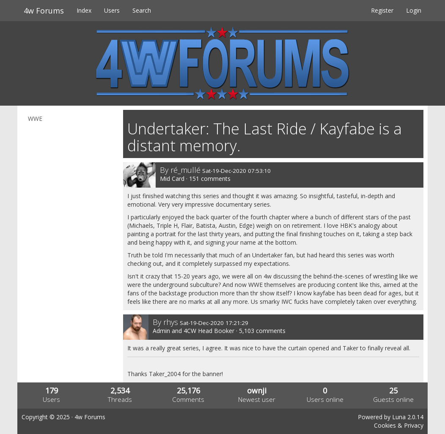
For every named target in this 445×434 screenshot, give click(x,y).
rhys (170, 322)
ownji (256, 390)
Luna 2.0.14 (407, 417)
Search (141, 10)
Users (112, 10)
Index (84, 10)
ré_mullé (185, 170)
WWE (35, 119)
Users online (325, 399)
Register (382, 10)
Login (413, 10)
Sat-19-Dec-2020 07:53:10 (236, 171)
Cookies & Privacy (398, 425)
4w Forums (44, 10)
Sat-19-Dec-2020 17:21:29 (214, 323)
